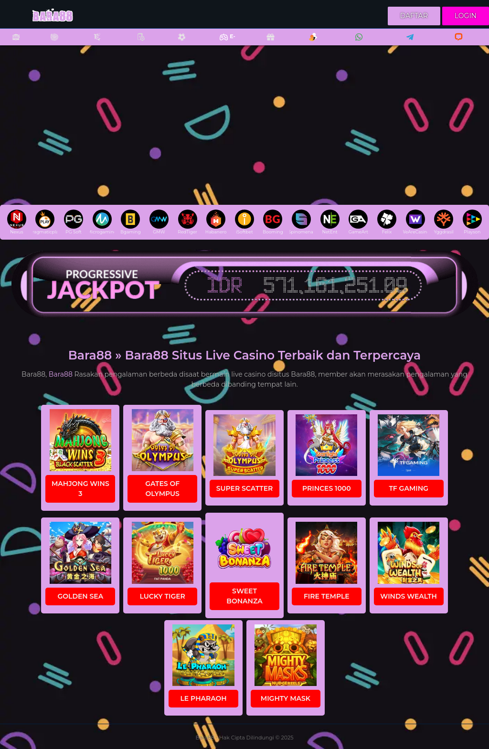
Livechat (454, 43)
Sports (177, 43)
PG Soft (73, 222)
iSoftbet (244, 222)
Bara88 (61, 374)
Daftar (414, 15)
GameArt (358, 222)
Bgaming (130, 222)
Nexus (16, 222)
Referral (308, 43)
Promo (265, 43)
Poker (136, 43)
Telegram (407, 43)
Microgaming (102, 222)
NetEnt (330, 222)
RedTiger (187, 222)
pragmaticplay (45, 222)
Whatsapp (357, 43)
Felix (386, 222)
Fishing (92, 43)
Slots (11, 43)
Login (466, 15)
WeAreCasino (415, 222)
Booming (273, 222)
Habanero (216, 222)
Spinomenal (301, 222)
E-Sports (221, 43)
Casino (49, 43)
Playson (472, 222)
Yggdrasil (443, 222)
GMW (159, 222)
